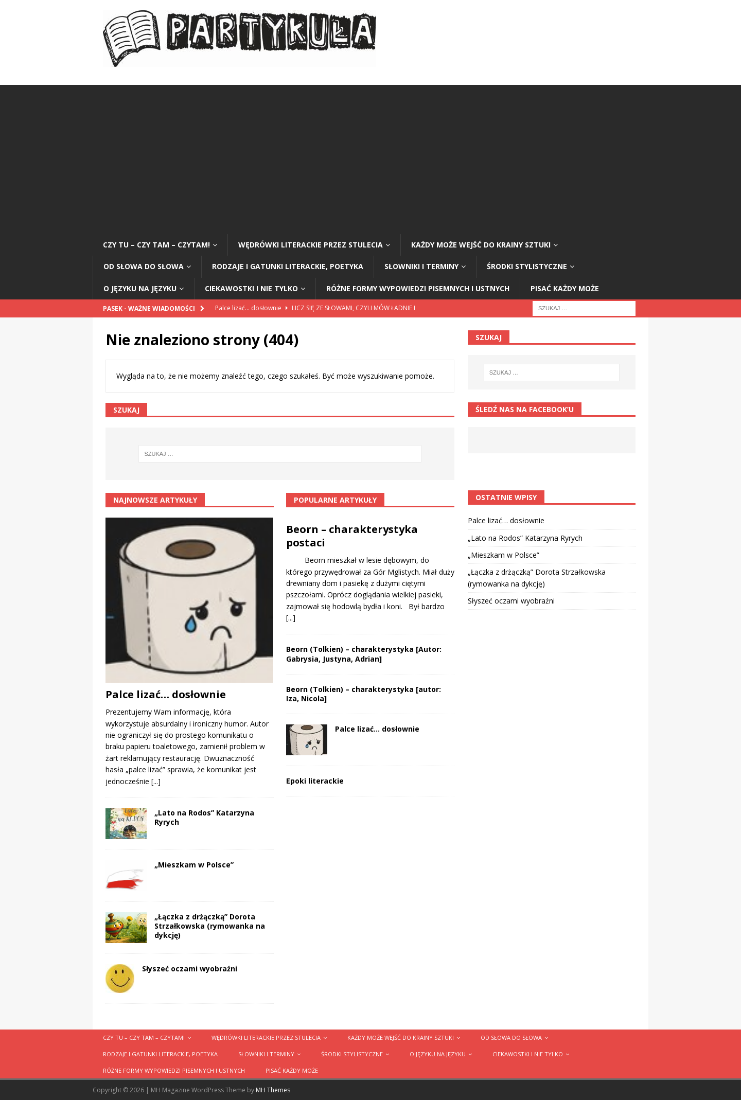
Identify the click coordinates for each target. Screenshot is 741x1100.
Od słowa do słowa (143, 266)
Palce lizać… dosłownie (165, 694)
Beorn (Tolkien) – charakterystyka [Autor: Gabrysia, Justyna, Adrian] (364, 653)
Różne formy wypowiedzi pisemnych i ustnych (417, 288)
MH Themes (273, 1090)
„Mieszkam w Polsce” (194, 865)
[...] (156, 781)
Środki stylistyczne (527, 266)
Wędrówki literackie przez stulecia (310, 245)
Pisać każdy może (565, 288)
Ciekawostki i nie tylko (251, 288)
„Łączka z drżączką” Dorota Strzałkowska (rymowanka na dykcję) (209, 926)
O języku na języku (140, 288)
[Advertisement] (370, 157)
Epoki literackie (315, 781)
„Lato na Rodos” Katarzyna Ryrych (204, 817)
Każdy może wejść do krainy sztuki (481, 245)
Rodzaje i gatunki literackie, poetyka (287, 266)
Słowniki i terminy (421, 266)
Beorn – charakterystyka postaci (352, 535)
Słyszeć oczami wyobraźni (189, 968)
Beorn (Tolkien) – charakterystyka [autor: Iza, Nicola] (363, 693)
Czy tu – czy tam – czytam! (156, 245)
